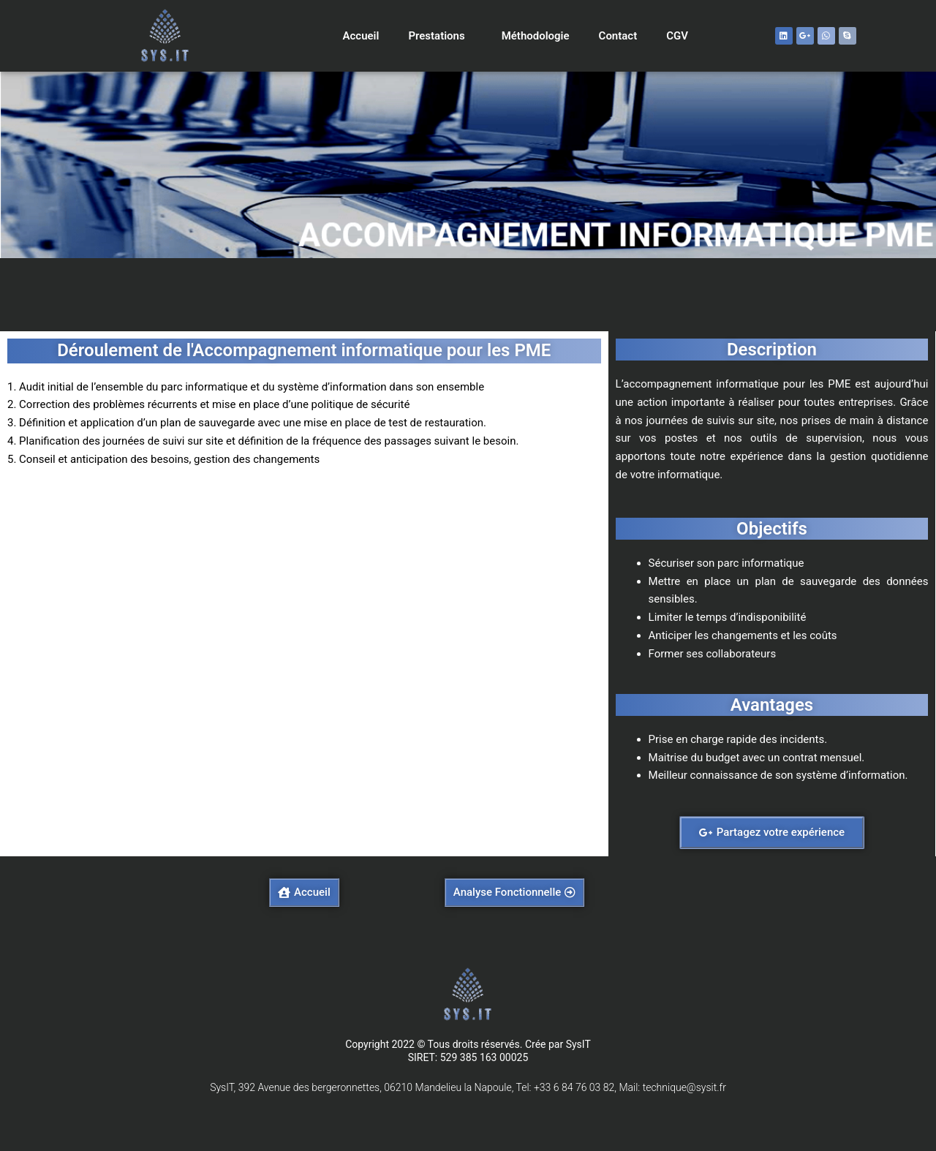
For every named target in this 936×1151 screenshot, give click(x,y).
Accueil (360, 35)
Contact (618, 35)
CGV (677, 35)
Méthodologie (536, 35)
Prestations (440, 36)
